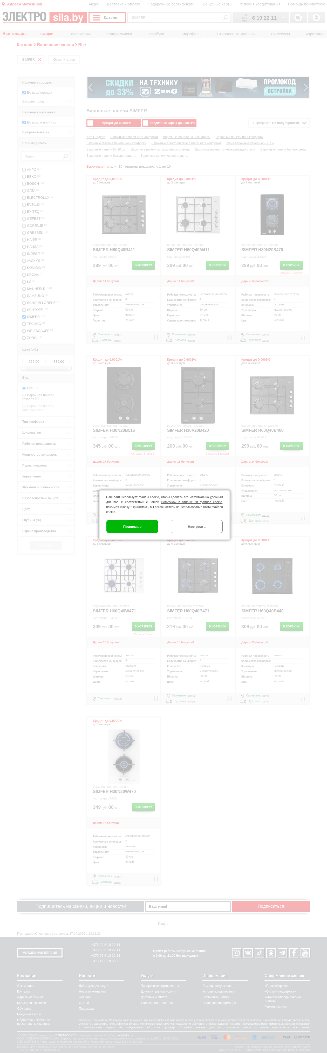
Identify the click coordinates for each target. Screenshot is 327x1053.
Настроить (197, 527)
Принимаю (132, 527)
